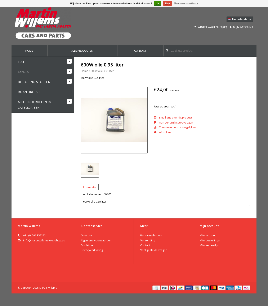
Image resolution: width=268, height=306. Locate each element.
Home (29, 50)
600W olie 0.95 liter (102, 71)
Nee (167, 3)
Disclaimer (87, 245)
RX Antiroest (29, 92)
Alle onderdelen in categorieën (34, 105)
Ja (157, 3)
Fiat (21, 62)
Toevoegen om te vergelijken (175, 127)
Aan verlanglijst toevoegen (173, 122)
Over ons (87, 235)
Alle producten (82, 50)
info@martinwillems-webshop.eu (44, 240)
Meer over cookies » (186, 3)
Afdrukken (163, 132)
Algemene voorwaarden (96, 240)
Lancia (23, 72)
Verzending (147, 240)
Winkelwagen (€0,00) (211, 27)
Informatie (89, 187)
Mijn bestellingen (210, 240)
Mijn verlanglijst (209, 245)
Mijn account (241, 27)
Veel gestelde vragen (153, 250)
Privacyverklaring (92, 250)
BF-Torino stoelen (34, 82)
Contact (140, 50)
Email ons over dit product (173, 117)
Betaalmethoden (151, 235)
